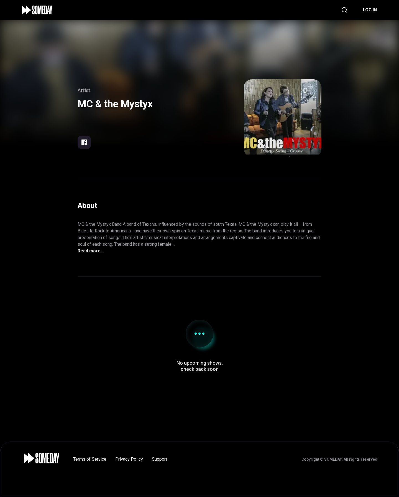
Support (159, 459)
